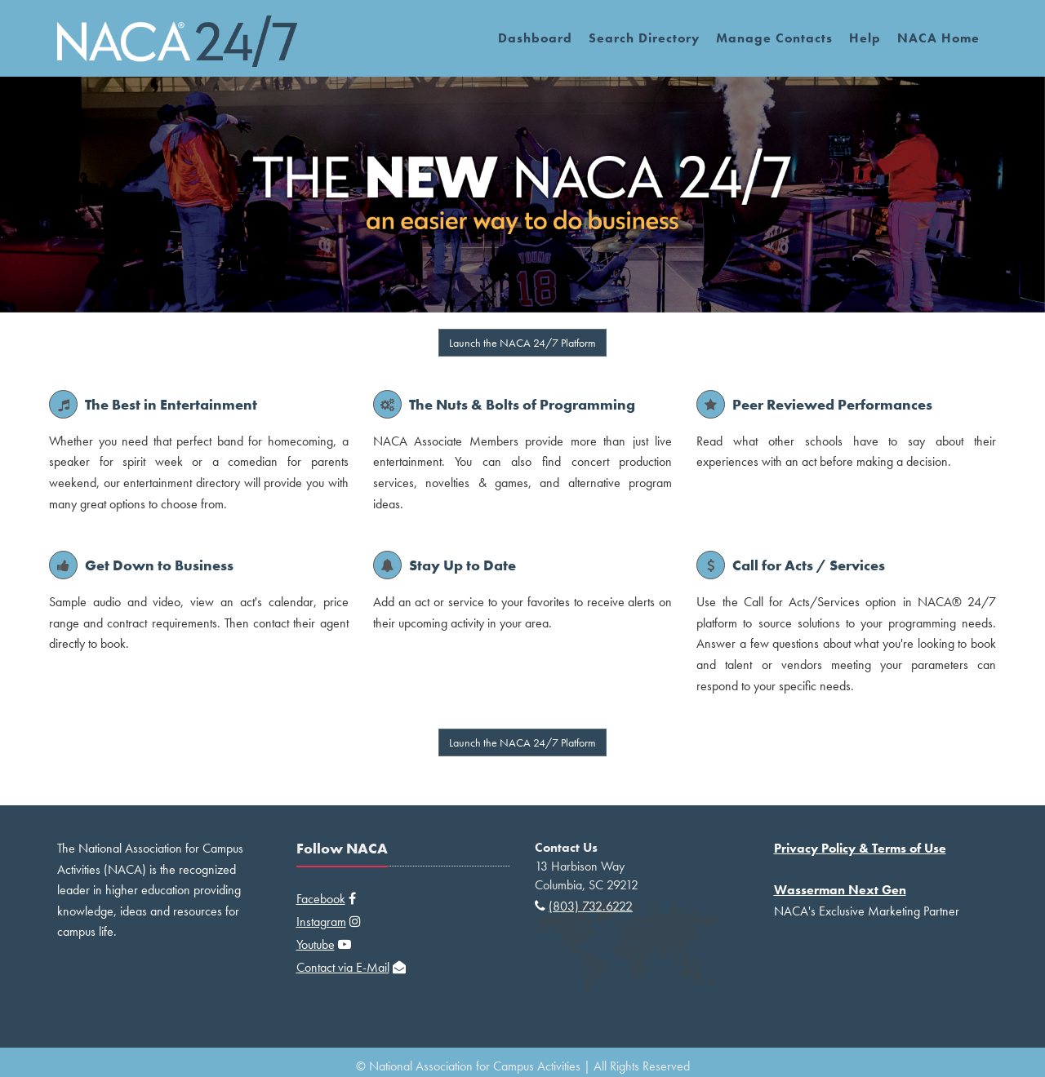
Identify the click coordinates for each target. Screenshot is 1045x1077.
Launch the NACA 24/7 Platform (522, 342)
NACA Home (938, 38)
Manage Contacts (774, 38)
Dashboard (535, 38)
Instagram (321, 921)
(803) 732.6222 (591, 906)
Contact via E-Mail (342, 967)
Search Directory (644, 38)
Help (865, 38)
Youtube (315, 944)
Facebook (320, 898)
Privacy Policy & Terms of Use (860, 848)
